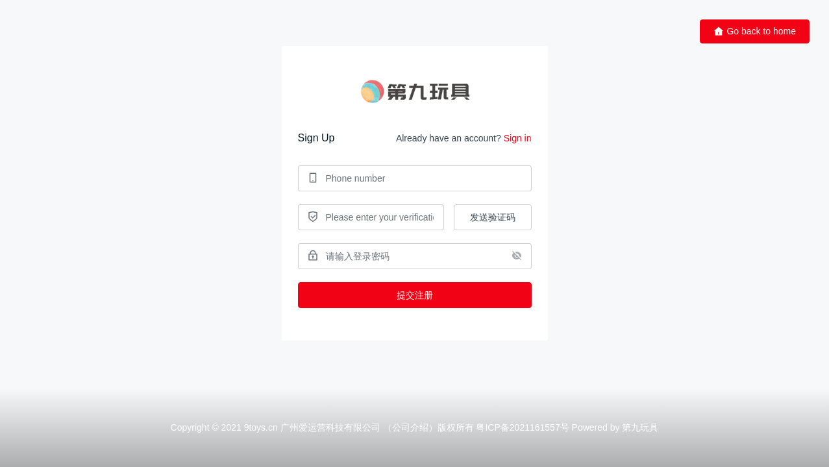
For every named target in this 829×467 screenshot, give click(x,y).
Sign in (518, 138)
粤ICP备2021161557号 (522, 427)
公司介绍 (410, 427)
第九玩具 (640, 427)
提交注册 (415, 295)
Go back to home (754, 31)
